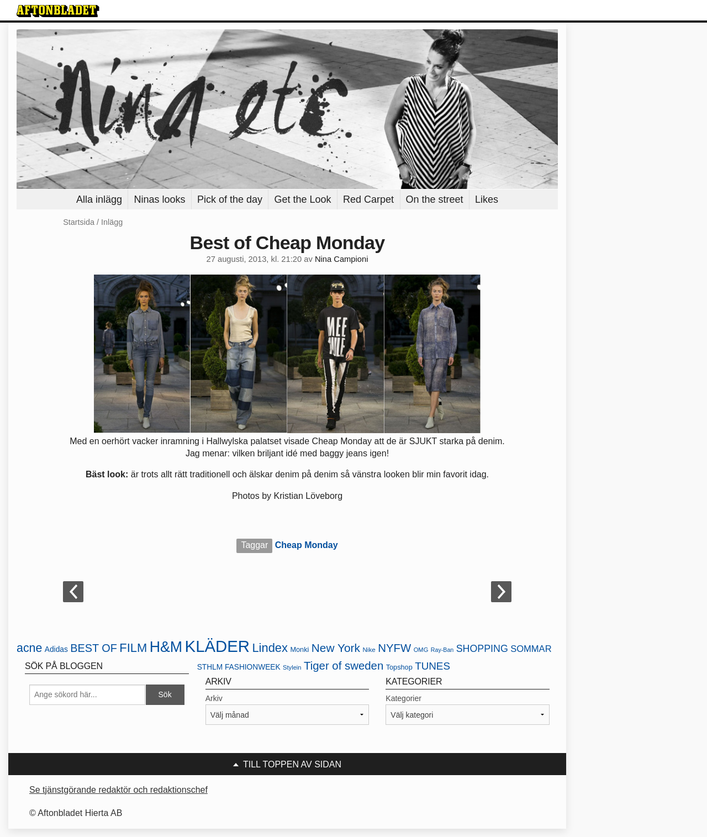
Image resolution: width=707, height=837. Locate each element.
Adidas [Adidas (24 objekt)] (56, 649)
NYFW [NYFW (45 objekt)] (394, 648)
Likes (486, 199)
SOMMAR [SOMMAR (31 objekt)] (530, 649)
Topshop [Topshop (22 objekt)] (399, 667)
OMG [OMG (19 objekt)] (421, 649)
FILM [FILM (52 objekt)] (133, 648)
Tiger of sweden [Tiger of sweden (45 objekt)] (343, 666)
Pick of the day (229, 199)
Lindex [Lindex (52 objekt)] (270, 648)
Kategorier (403, 698)
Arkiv (214, 698)
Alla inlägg (99, 199)
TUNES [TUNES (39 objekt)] (432, 666)
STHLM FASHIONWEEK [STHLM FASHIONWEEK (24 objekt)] (239, 667)
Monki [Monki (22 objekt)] (299, 649)
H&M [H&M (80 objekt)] (166, 647)
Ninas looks (159, 199)
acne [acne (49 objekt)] (29, 648)
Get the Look (302, 199)
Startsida (78, 222)
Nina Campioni (341, 259)
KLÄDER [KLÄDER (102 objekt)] (217, 646)
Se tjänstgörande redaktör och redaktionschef (118, 789)
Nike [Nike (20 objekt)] (368, 649)
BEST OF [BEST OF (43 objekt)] (93, 648)
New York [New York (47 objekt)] (336, 647)
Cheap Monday (306, 545)
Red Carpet (368, 199)
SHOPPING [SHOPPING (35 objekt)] (482, 648)
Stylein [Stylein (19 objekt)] (292, 667)
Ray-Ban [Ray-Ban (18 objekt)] (442, 649)
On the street (434, 199)
